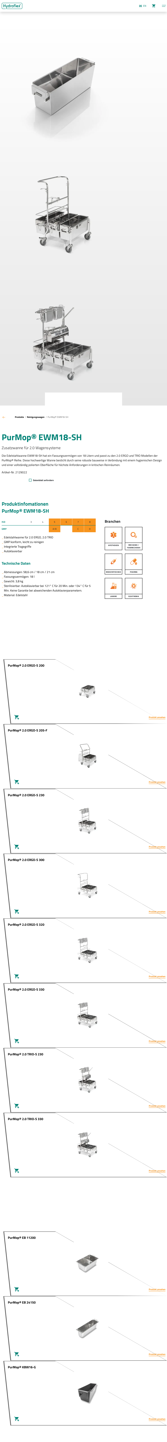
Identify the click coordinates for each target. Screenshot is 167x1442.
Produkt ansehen (157, 717)
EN (144, 5)
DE (140, 5)
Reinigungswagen (35, 417)
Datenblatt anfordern (43, 480)
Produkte (19, 417)
